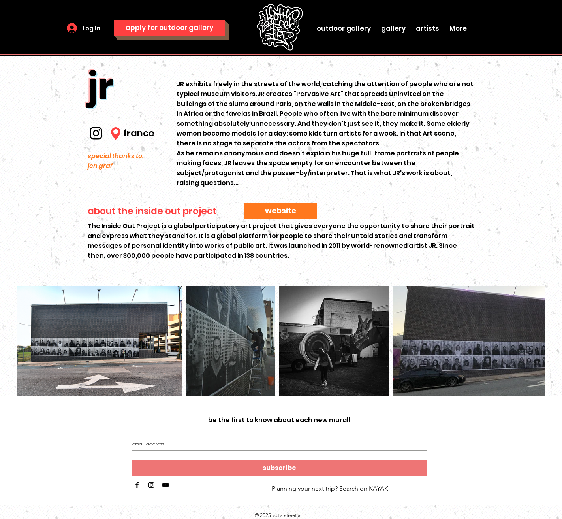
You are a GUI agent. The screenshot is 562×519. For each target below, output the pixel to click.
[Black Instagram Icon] (151, 485)
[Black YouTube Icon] (165, 485)
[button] (393, 24)
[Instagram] (96, 133)
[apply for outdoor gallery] (169, 28)
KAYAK (378, 488)
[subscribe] (279, 468)
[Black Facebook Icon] (137, 485)
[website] (280, 211)
